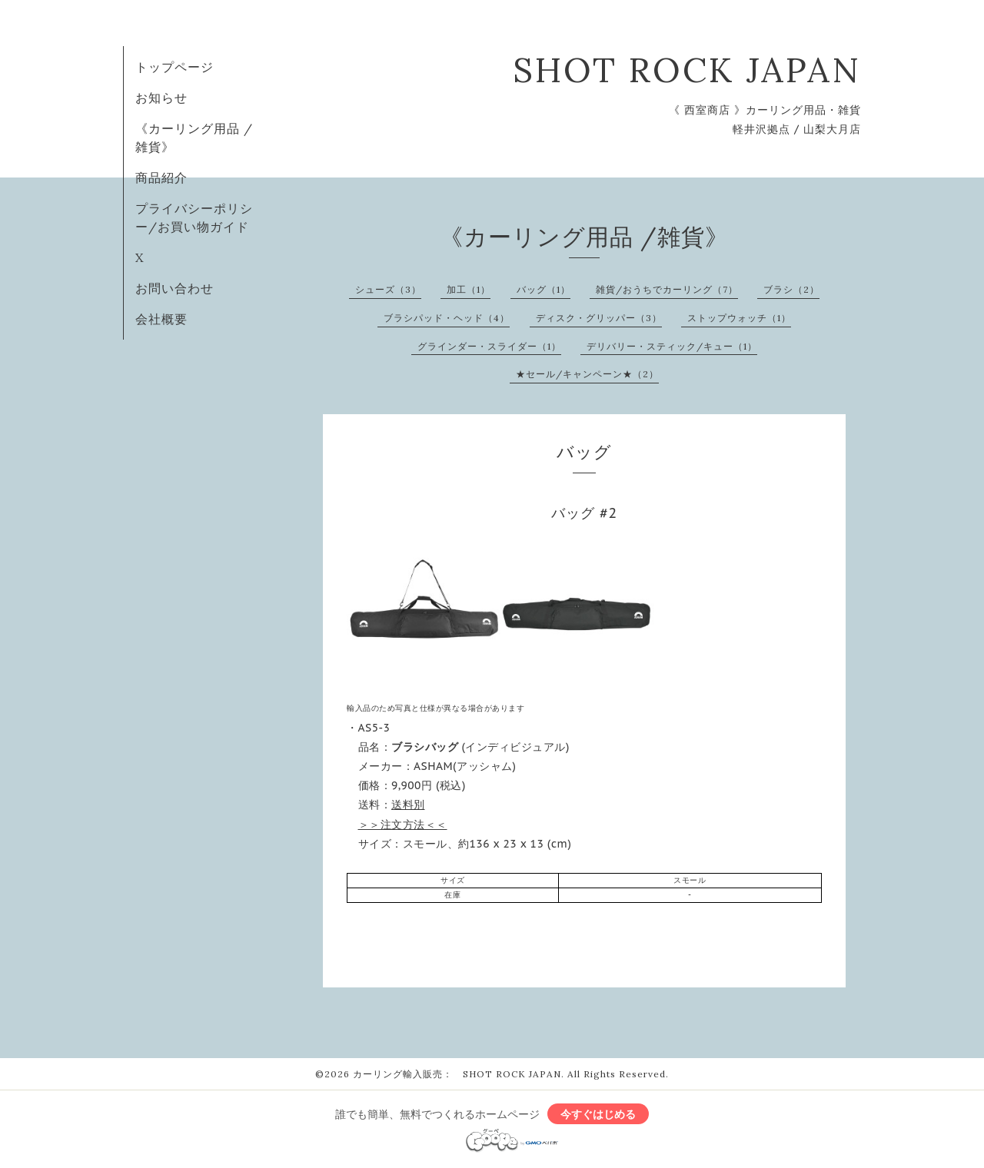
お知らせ (161, 97)
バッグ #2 (584, 513)
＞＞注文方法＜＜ (402, 824)
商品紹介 (161, 177)
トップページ (174, 67)
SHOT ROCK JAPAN (687, 69)
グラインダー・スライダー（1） (489, 346)
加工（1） (468, 289)
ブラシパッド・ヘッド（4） (447, 318)
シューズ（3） (388, 289)
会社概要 (161, 319)
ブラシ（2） (791, 289)
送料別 (408, 804)
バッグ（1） (543, 289)
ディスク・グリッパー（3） (599, 318)
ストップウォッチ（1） (739, 318)
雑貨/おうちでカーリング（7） (667, 289)
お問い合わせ (174, 288)
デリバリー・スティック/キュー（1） (672, 346)
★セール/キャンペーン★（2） (587, 374)
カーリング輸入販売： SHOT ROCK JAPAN (457, 1074)
